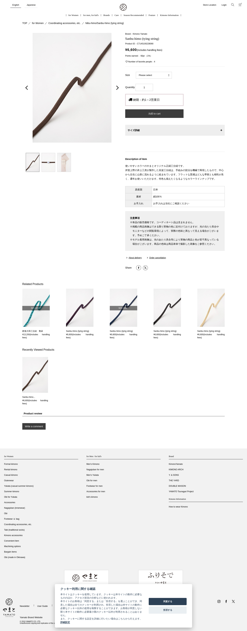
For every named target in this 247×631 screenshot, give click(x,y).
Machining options (12, 546)
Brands (106, 15)
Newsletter (25, 606)
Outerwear (9, 480)
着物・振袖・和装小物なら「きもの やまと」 (123, 7)
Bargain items (10, 552)
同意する (167, 601)
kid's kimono (92, 497)
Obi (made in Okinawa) (14, 557)
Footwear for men (94, 486)
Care (117, 15)
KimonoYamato (176, 464)
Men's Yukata (92, 475)
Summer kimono (11, 491)
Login (224, 5)
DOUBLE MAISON (177, 486)
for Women (73, 15)
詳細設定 (65, 622)
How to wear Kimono (178, 507)
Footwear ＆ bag (11, 519)
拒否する (167, 610)
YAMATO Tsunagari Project (181, 491)
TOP (24, 23)
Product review (33, 413)
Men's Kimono (92, 464)
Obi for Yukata (10, 497)
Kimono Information (169, 15)
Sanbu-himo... (28, 397)
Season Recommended (134, 15)
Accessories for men (95, 491)
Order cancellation (157, 258)
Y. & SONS (174, 475)
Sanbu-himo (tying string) (77, 331)
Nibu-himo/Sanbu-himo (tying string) (104, 23)
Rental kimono (10, 469)
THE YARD (174, 480)
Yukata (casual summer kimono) (18, 486)
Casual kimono (11, 475)
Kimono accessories (13, 535)
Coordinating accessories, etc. (64, 23)
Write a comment (34, 426)
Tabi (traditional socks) (14, 530)
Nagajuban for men (95, 469)
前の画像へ (27, 88)
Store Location (209, 5)
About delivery (135, 258)
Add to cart (154, 113)
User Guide (42, 606)
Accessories (9, 502)
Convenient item (11, 541)
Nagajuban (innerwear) (14, 508)
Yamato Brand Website (31, 617)
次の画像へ (116, 88)
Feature (152, 15)
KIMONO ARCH (176, 469)
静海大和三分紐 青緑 (32, 331)
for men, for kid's (91, 15)
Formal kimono (11, 464)
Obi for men (91, 480)
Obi (5, 513)
